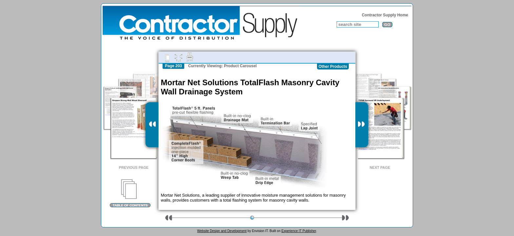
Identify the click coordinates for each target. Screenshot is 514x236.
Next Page (380, 167)
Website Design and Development (222, 231)
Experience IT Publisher (298, 231)
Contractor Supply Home (385, 15)
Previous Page (133, 167)
